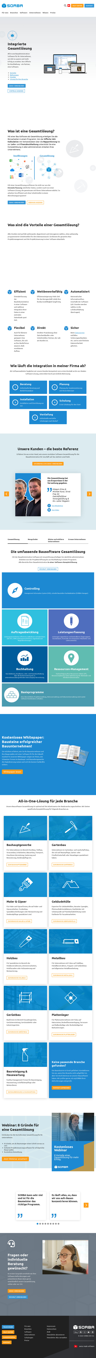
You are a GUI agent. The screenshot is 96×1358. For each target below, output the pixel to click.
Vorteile (13, 73)
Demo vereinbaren (16, 86)
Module (13, 77)
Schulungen (28, 1337)
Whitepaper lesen (12, 771)
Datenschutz (51, 1329)
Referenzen (14, 75)
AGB (48, 1332)
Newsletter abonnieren (55, 1335)
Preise (53, 13)
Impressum (51, 1326)
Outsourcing (79, 333)
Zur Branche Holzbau (17, 978)
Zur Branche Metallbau (62, 975)
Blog (76, 1332)
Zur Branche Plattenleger (64, 1034)
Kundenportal (9, 1337)
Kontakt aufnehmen (61, 1088)
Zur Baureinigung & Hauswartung (22, 1092)
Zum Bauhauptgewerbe (17, 865)
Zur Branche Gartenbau (63, 865)
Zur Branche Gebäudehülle (64, 921)
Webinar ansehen (35, 202)
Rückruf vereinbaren (48, 569)
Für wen (5, 13)
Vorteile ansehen (16, 91)
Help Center (77, 6)
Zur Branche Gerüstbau (17, 1032)
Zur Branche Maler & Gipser (19, 921)
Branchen (14, 13)
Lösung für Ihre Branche (19, 79)
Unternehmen (35, 13)
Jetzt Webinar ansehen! (15, 1159)
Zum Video (55, 510)
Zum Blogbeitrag (57, 506)
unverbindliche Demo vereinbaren (48, 464)
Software (23, 13)
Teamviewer (8, 1327)
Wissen (45, 13)
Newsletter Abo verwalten (57, 1337)
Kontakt (89, 6)
